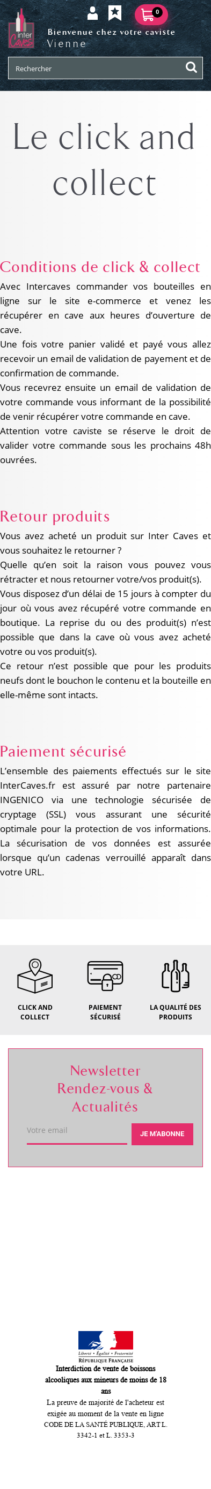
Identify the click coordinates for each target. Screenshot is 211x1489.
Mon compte (46, 1270)
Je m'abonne (162, 1134)
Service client (49, 1232)
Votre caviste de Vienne (74, 1194)
